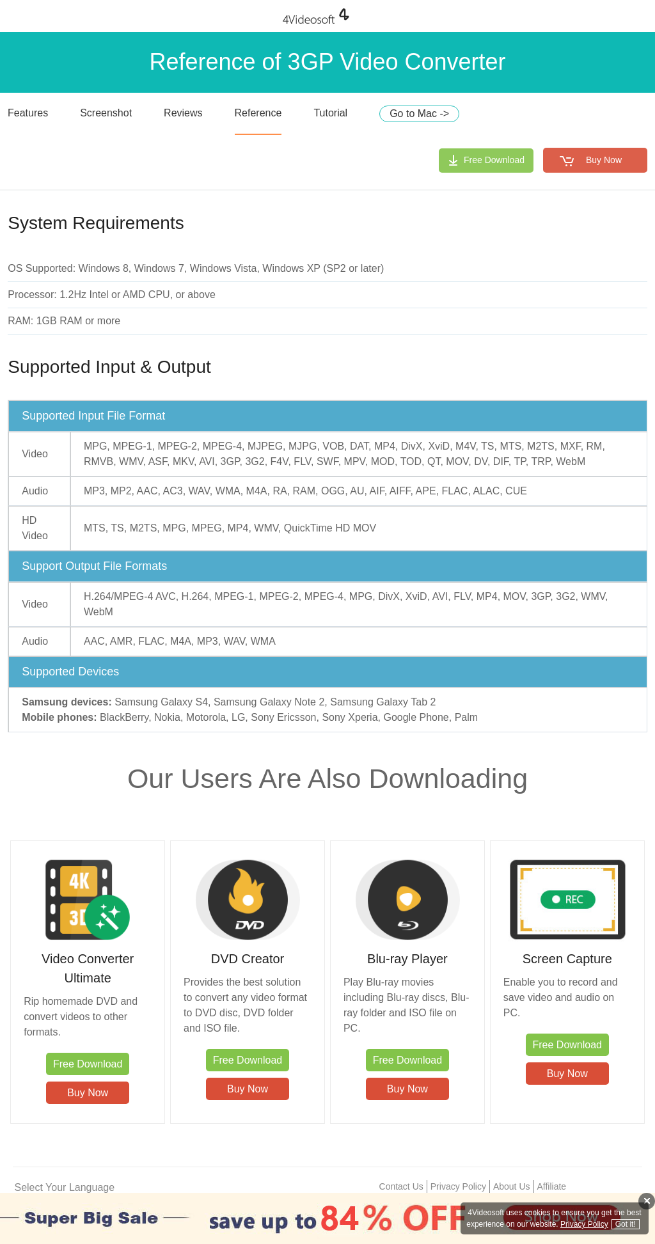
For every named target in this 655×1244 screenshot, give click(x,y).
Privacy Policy (458, 1186)
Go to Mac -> (419, 113)
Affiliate (552, 1186)
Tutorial (330, 112)
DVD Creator (247, 959)
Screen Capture (567, 959)
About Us (511, 1186)
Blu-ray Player (407, 959)
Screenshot (106, 112)
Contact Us (401, 1186)
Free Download (494, 160)
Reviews (183, 112)
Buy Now (604, 160)
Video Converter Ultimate (88, 968)
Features (28, 112)
